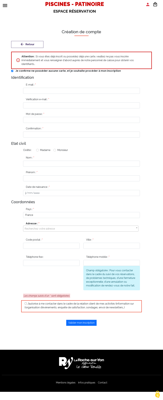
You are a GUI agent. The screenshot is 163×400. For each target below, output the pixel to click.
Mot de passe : (35, 114)
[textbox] (80, 230)
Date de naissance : (38, 188)
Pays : (30, 210)
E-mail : (31, 84)
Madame (45, 150)
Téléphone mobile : (98, 258)
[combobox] (80, 230)
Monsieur (62, 150)
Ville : (90, 241)
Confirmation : (35, 129)
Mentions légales (66, 384)
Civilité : (27, 150)
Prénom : (32, 173)
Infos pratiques (86, 384)
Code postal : (34, 241)
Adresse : (33, 224)
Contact (102, 384)
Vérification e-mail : (38, 99)
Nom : (30, 158)
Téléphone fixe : (35, 258)
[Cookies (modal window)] (157, 394)
